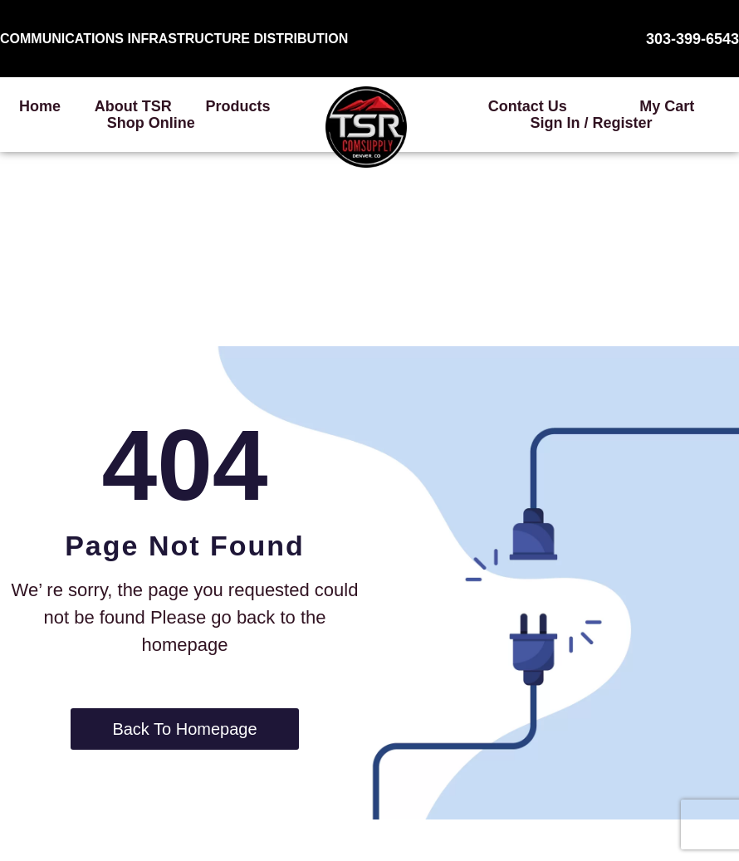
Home (40, 106)
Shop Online (151, 123)
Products (238, 106)
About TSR (133, 106)
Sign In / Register (591, 123)
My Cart (666, 106)
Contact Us (527, 106)
